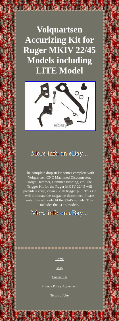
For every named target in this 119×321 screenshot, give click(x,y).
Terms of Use (59, 295)
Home (59, 259)
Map (59, 268)
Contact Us (59, 277)
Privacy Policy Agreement (60, 286)
